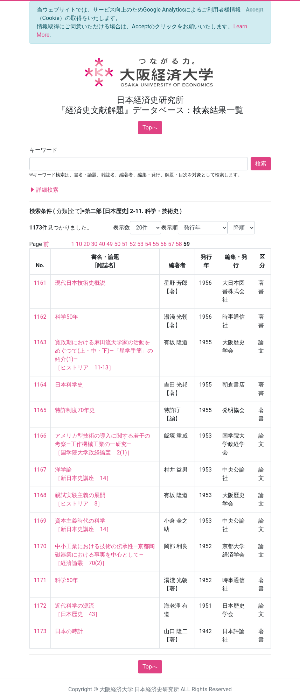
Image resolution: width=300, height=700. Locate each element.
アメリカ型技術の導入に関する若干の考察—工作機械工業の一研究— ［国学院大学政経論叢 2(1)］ (102, 444)
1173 (40, 631)
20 (86, 244)
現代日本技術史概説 (80, 283)
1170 (40, 546)
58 (179, 244)
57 (171, 244)
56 (163, 244)
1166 (40, 435)
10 (79, 244)
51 (125, 244)
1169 (40, 520)
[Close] (254, 9)
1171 (40, 580)
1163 (40, 342)
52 (133, 244)
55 (156, 244)
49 (109, 244)
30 (94, 244)
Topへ (150, 127)
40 (102, 244)
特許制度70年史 (75, 410)
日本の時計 (69, 631)
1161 (40, 283)
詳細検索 (44, 190)
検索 (260, 163)
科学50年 (66, 316)
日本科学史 (69, 384)
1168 (40, 495)
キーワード (43, 150)
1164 (40, 384)
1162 (40, 316)
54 (148, 244)
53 (140, 244)
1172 (40, 605)
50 (117, 244)
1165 (40, 410)
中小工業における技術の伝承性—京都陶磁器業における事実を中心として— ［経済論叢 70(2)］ (105, 554)
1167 (40, 469)
